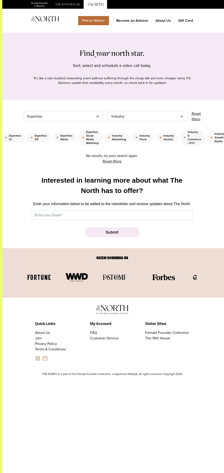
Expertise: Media (64, 137)
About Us (163, 20)
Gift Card (185, 20)
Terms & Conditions (50, 349)
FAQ (93, 332)
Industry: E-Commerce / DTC (192, 137)
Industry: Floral (142, 137)
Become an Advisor (132, 20)
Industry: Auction (166, 137)
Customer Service (104, 338)
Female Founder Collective (167, 332)
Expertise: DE (39, 137)
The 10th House (157, 338)
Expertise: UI (13, 137)
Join (38, 338)
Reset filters (196, 116)
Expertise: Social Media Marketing (90, 137)
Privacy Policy (46, 343)
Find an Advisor (93, 20)
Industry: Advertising (117, 137)
